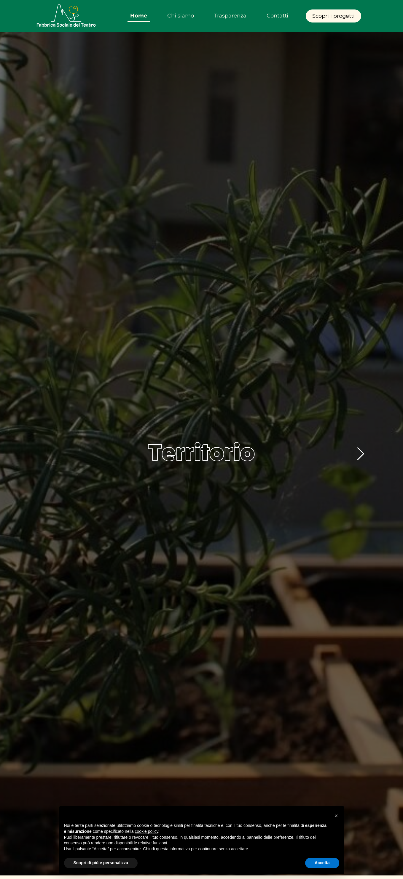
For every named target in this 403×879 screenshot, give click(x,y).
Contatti (277, 15)
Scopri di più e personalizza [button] (101, 862)
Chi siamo (180, 15)
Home (138, 15)
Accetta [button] (322, 862)
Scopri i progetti (333, 16)
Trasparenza (230, 15)
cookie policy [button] (146, 831)
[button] (361, 453)
